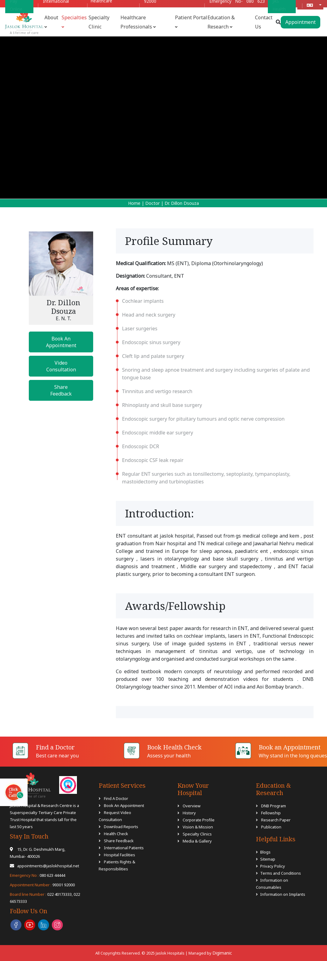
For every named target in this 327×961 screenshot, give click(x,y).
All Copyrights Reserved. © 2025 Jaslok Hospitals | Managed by (153, 953)
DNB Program (273, 806)
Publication (270, 827)
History (189, 813)
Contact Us (263, 22)
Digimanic (222, 953)
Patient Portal (191, 21)
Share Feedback (61, 390)
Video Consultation (61, 366)
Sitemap (267, 859)
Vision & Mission (198, 827)
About (51, 21)
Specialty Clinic (99, 22)
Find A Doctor (116, 798)
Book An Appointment (61, 342)
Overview (191, 806)
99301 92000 (42, 885)
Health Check (116, 833)
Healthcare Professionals (138, 22)
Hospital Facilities (119, 855)
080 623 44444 (37, 875)
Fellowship (270, 813)
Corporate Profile (199, 820)
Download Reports (121, 826)
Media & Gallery (197, 841)
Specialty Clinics (197, 834)
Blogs (265, 852)
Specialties (74, 21)
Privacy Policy (272, 866)
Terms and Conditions (280, 873)
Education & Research (221, 22)
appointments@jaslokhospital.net (44, 866)
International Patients (124, 847)
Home (134, 203)
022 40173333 (41, 894)
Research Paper (275, 820)
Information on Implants (282, 894)
